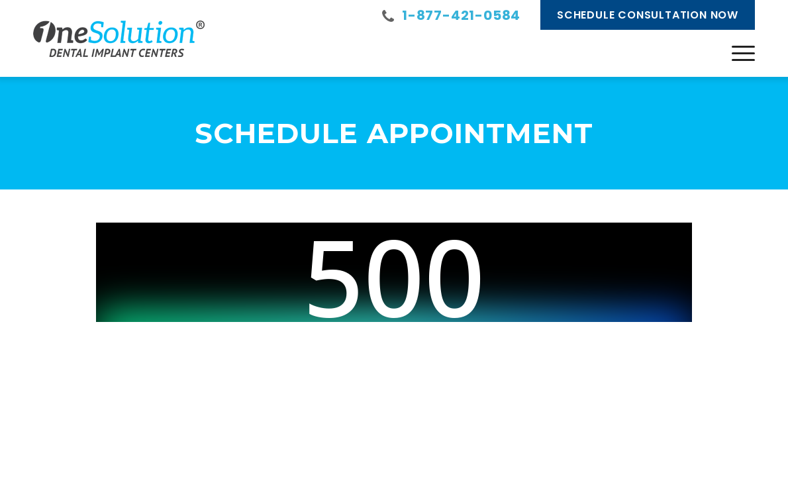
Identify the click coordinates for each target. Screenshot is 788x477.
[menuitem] (743, 53)
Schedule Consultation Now (647, 15)
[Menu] (743, 53)
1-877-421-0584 (461, 15)
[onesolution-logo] (119, 38)
